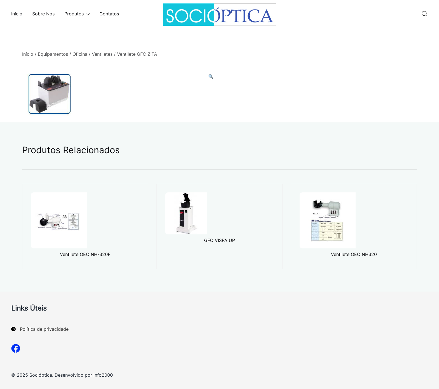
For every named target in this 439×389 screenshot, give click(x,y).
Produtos (74, 14)
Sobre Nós (43, 14)
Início (16, 14)
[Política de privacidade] (40, 329)
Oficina (80, 54)
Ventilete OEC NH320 (354, 254)
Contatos (109, 14)
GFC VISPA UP (219, 240)
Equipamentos (53, 54)
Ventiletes (102, 54)
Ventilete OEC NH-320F (85, 254)
